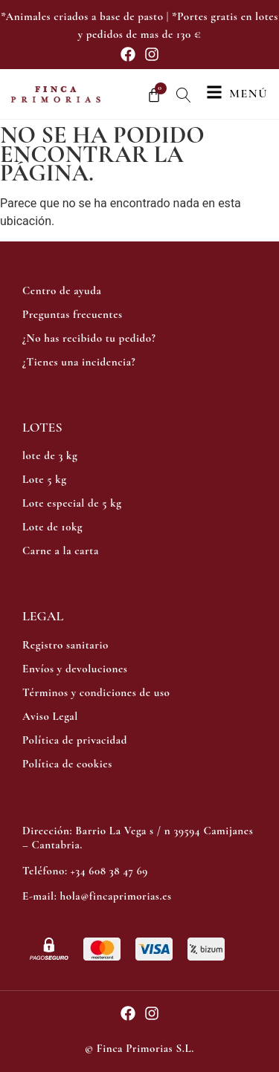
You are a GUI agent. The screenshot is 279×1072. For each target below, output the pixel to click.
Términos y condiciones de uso (96, 692)
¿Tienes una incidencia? (78, 361)
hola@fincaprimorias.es (115, 896)
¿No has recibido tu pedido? (88, 338)
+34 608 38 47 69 (109, 870)
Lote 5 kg (44, 479)
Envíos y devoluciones (74, 668)
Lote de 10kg (52, 526)
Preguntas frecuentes (72, 314)
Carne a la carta (60, 550)
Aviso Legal (50, 716)
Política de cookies (67, 763)
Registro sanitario (65, 645)
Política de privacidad (74, 740)
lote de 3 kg (49, 455)
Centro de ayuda (61, 290)
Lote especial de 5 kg (72, 503)
